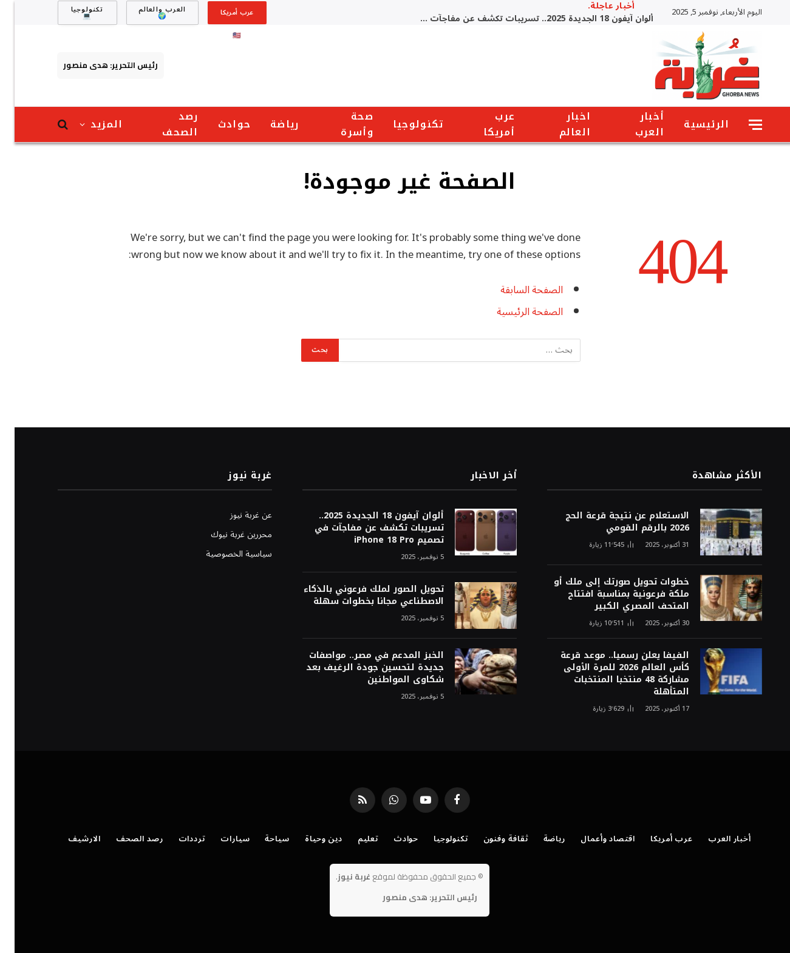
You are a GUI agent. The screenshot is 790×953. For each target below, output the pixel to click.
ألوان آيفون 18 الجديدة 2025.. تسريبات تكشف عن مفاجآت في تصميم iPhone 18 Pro (517, 18)
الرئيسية (692, 124)
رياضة (270, 124)
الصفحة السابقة (517, 289)
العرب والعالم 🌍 (147, 12)
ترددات (177, 838)
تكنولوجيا (403, 124)
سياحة (262, 838)
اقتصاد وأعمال (593, 838)
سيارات (220, 838)
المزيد (92, 124)
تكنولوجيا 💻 (72, 12)
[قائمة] (740, 124)
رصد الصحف (165, 124)
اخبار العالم (561, 124)
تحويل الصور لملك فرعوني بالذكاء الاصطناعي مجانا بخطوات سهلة (359, 595)
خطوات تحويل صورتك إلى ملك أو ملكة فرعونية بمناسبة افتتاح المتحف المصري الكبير (607, 594)
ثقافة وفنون (491, 838)
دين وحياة (309, 838)
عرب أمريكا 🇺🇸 (222, 14)
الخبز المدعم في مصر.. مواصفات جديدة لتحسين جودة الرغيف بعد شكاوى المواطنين (360, 667)
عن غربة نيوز (236, 515)
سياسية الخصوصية (224, 554)
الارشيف (69, 838)
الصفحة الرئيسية (515, 311)
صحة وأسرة (342, 124)
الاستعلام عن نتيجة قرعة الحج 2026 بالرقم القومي (613, 522)
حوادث (219, 124)
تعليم (353, 838)
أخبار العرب (635, 124)
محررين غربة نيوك (226, 534)
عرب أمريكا (485, 124)
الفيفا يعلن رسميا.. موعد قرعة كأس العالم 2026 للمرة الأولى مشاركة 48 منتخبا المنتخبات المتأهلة (610, 673)
